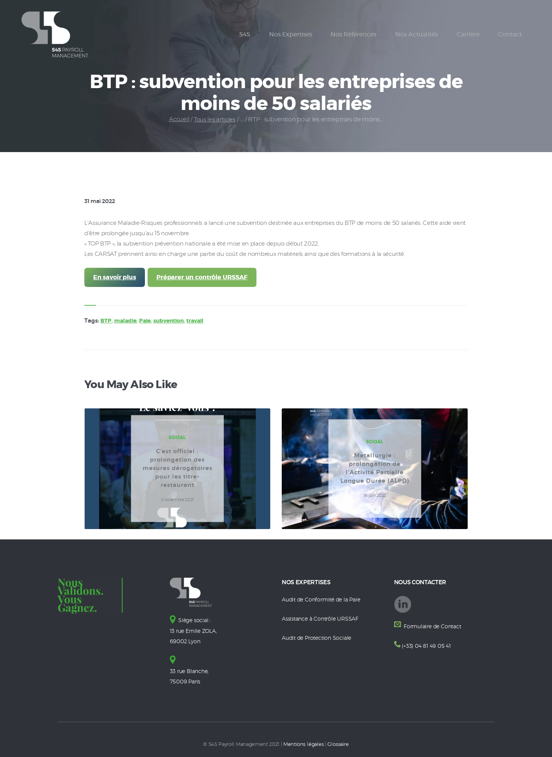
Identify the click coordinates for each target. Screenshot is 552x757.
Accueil (178, 119)
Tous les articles (215, 119)
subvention (174, 322)
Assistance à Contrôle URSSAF (322, 620)
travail (202, 322)
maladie (127, 322)
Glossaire (337, 744)
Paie (147, 322)
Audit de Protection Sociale (318, 639)
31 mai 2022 (101, 201)
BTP (106, 322)
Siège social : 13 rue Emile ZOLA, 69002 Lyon (195, 632)
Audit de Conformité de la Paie (323, 601)
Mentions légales (304, 744)
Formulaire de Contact (433, 628)
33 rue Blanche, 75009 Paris (191, 672)
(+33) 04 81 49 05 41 (427, 647)
